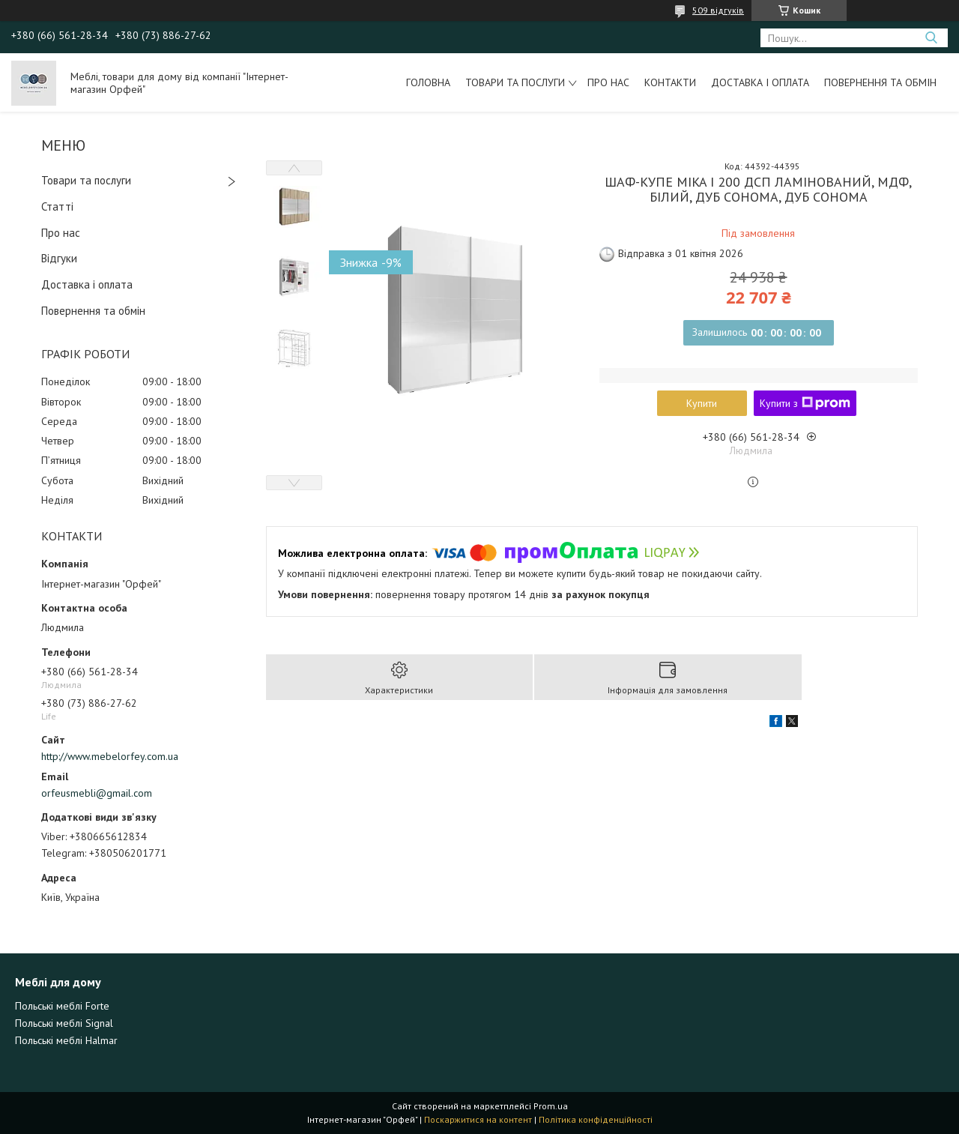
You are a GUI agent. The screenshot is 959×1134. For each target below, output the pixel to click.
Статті (57, 206)
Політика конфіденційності (596, 1119)
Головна (428, 82)
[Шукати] (931, 37)
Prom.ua (550, 1106)
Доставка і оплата (760, 82)
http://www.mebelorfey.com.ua (109, 756)
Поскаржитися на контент (478, 1119)
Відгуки (59, 258)
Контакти (670, 82)
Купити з (805, 403)
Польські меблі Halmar (66, 1040)
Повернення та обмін (880, 82)
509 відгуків (718, 10)
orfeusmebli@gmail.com (96, 793)
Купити (701, 403)
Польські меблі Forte (62, 1006)
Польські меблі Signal (64, 1023)
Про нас (608, 82)
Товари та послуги (515, 82)
